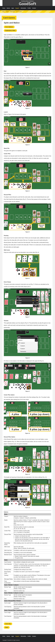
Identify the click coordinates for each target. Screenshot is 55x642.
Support (17, 8)
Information (23, 8)
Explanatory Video (10, 30)
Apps (12, 8)
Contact (34, 8)
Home (3, 8)
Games (8, 8)
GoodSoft (27, 3)
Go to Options (9, 27)
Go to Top (8, 623)
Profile (29, 8)
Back (6, 627)
